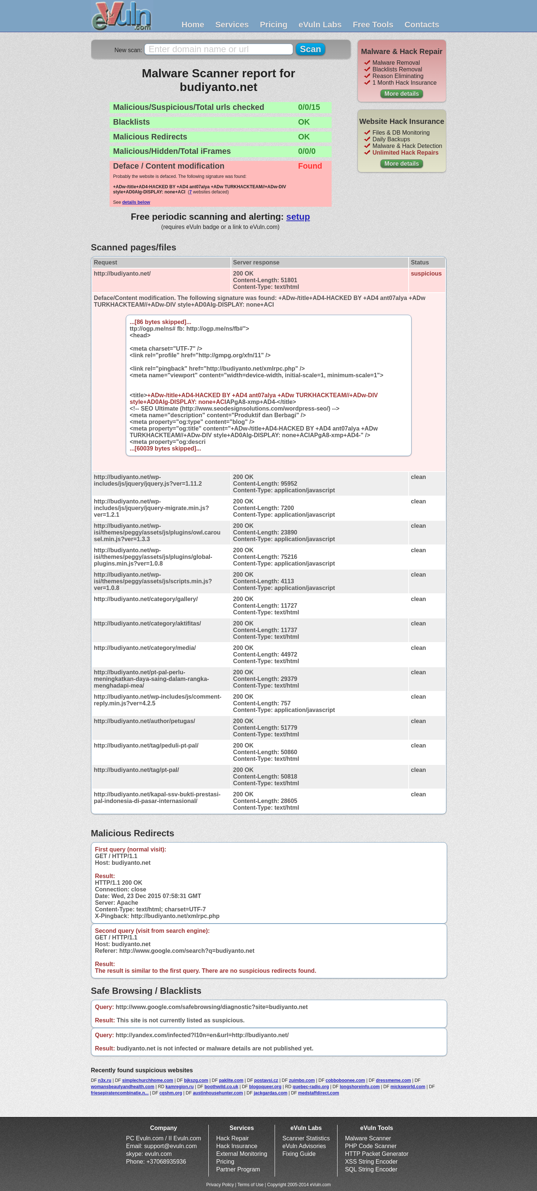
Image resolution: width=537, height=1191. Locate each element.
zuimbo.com (302, 1080)
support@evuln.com (170, 1146)
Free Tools (373, 24)
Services (232, 24)
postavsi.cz (266, 1080)
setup (298, 217)
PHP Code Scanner (370, 1146)
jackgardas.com (271, 1093)
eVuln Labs (320, 24)
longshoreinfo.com (360, 1086)
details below (136, 202)
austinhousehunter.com (218, 1093)
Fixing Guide (299, 1154)
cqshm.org (171, 1093)
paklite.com (231, 1080)
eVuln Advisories (304, 1146)
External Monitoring (241, 1154)
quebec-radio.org (311, 1086)
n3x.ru (104, 1080)
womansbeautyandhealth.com (122, 1086)
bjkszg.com (196, 1080)
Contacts (422, 24)
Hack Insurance (236, 1146)
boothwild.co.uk (221, 1086)
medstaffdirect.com (318, 1093)
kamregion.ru (179, 1086)
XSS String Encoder (371, 1161)
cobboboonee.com (345, 1080)
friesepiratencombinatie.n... (120, 1093)
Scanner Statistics (306, 1138)
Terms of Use (251, 1184)
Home (193, 24)
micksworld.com (407, 1086)
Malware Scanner (368, 1138)
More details (402, 94)
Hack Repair (232, 1138)
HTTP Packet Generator (376, 1154)
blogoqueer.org (265, 1086)
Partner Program (238, 1169)
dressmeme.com (393, 1080)
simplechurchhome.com (147, 1080)
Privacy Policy (220, 1184)
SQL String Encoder (371, 1169)
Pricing (274, 24)
